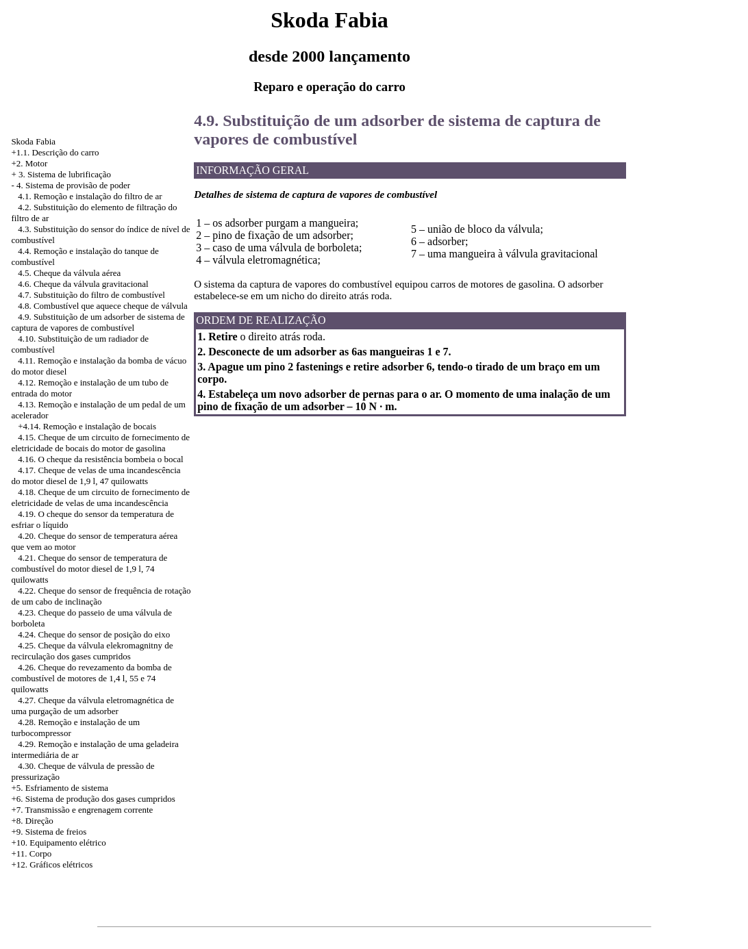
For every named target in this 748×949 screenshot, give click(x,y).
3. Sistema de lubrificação (64, 174)
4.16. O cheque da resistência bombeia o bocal (101, 459)
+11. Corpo (31, 853)
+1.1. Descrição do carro (55, 152)
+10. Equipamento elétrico (58, 842)
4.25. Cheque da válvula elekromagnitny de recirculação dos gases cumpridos (92, 650)
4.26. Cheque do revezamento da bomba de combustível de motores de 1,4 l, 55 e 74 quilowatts (91, 678)
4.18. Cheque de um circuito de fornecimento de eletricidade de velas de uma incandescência (100, 497)
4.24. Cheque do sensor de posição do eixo (94, 634)
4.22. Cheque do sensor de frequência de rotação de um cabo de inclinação (100, 596)
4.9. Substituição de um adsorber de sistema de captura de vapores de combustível (97, 322)
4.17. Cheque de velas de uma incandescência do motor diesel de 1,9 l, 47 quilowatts (95, 475)
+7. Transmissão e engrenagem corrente (82, 810)
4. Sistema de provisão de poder (73, 185)
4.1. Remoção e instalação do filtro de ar (90, 196)
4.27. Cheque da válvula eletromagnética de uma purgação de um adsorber (92, 705)
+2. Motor (29, 163)
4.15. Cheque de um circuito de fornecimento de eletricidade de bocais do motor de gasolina (100, 442)
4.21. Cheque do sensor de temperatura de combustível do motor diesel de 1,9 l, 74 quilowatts (89, 569)
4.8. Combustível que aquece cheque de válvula (103, 306)
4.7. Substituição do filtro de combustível (91, 295)
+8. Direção (32, 820)
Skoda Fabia (33, 141)
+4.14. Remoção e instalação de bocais (87, 426)
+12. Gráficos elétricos (51, 864)
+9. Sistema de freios (48, 831)
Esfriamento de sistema (66, 788)
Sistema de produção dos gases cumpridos (100, 799)
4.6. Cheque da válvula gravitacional (83, 284)
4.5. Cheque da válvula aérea (69, 273)
